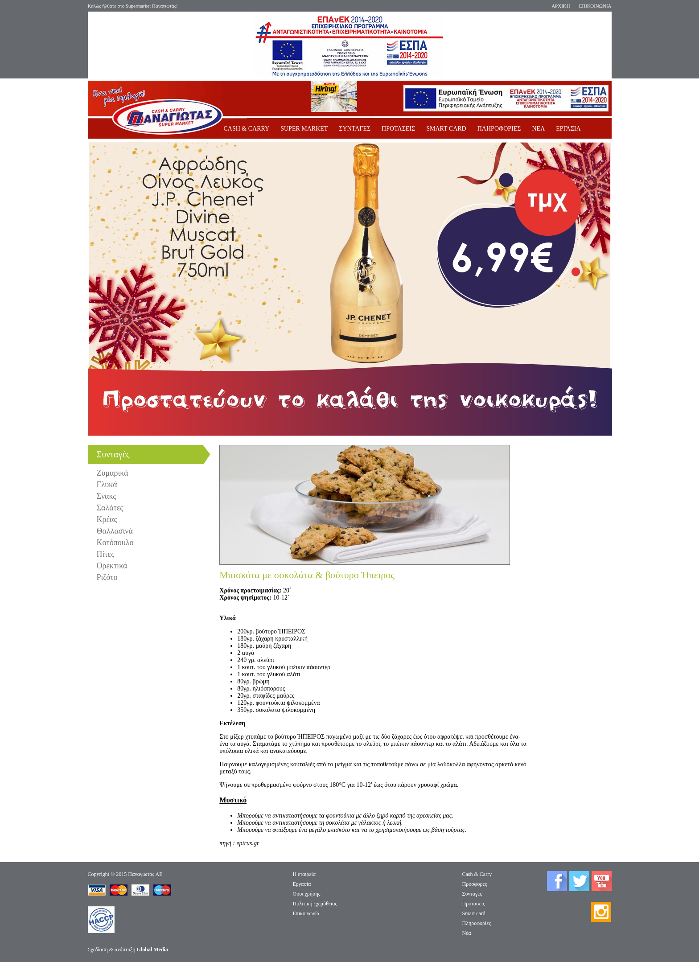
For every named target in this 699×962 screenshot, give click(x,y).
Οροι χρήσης (307, 894)
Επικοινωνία (306, 913)
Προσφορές (474, 884)
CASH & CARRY (247, 128)
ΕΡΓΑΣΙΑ (568, 128)
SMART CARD (446, 128)
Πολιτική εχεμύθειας (315, 903)
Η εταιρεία (304, 874)
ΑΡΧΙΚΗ (560, 5)
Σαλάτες (110, 507)
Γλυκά (107, 484)
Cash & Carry (477, 874)
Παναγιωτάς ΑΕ (145, 874)
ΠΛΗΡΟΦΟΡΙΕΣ (499, 128)
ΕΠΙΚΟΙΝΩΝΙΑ (595, 5)
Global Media (152, 949)
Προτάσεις (473, 903)
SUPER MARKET (304, 128)
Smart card (473, 913)
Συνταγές (472, 894)
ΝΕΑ (538, 128)
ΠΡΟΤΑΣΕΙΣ (398, 128)
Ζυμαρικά (112, 473)
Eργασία (302, 884)
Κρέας (107, 519)
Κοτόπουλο (115, 542)
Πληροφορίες (476, 923)
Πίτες (106, 554)
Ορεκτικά (112, 565)
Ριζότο (107, 577)
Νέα (466, 933)
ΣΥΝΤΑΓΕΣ (354, 128)
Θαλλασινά (115, 530)
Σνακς (106, 496)
